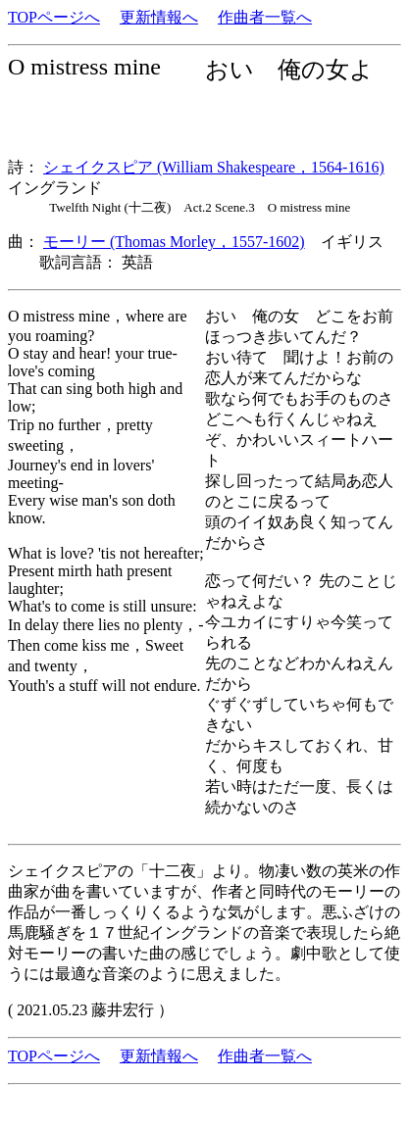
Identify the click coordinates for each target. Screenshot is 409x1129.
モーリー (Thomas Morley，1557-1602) (174, 241)
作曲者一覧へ (265, 17)
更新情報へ (159, 17)
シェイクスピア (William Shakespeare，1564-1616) (213, 167)
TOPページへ (54, 17)
